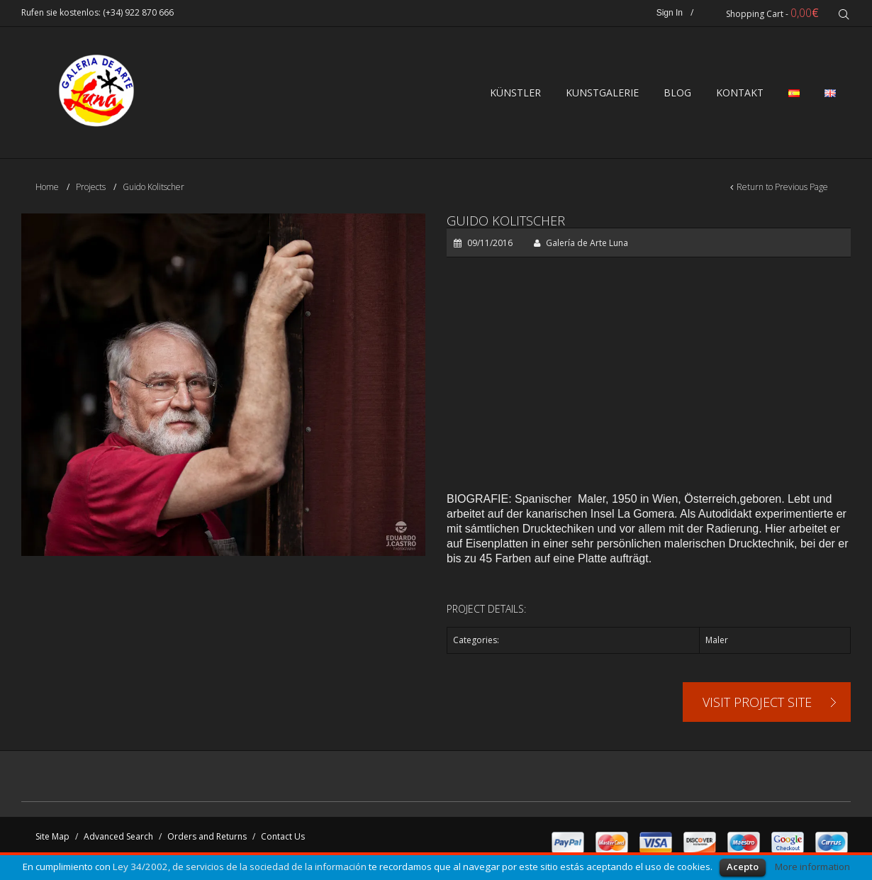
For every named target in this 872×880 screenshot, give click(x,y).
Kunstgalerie (602, 92)
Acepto (743, 866)
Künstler (515, 92)
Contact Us (283, 836)
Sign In (669, 13)
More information (812, 866)
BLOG (677, 92)
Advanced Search (118, 836)
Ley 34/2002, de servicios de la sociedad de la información (240, 866)
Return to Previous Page (782, 187)
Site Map (52, 836)
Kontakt (740, 92)
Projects (91, 187)
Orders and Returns (207, 836)
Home (47, 187)
